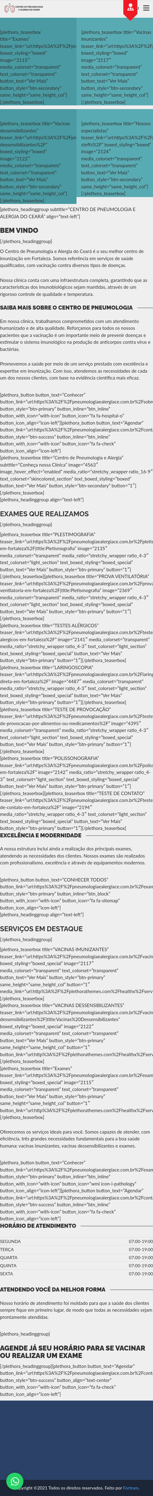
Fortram (130, 1487)
